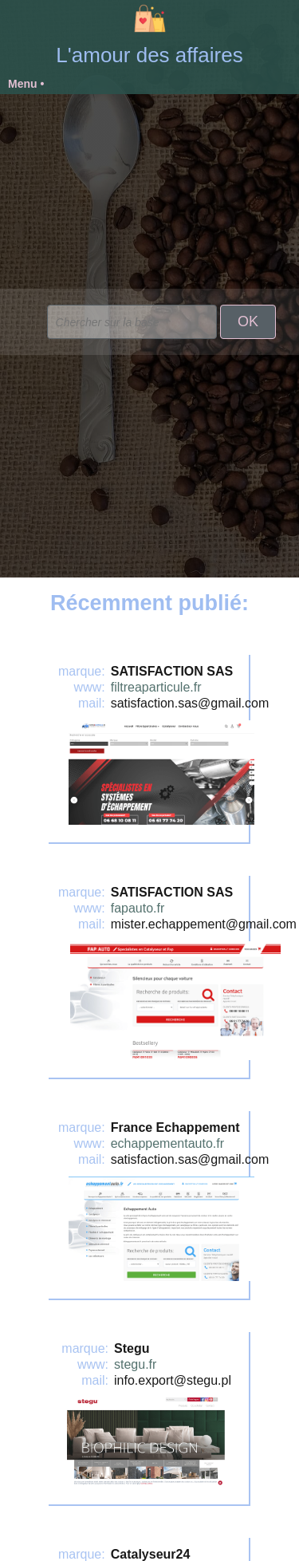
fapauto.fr (138, 908)
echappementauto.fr (167, 1143)
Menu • (26, 83)
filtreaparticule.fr (156, 687)
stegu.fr (135, 1364)
